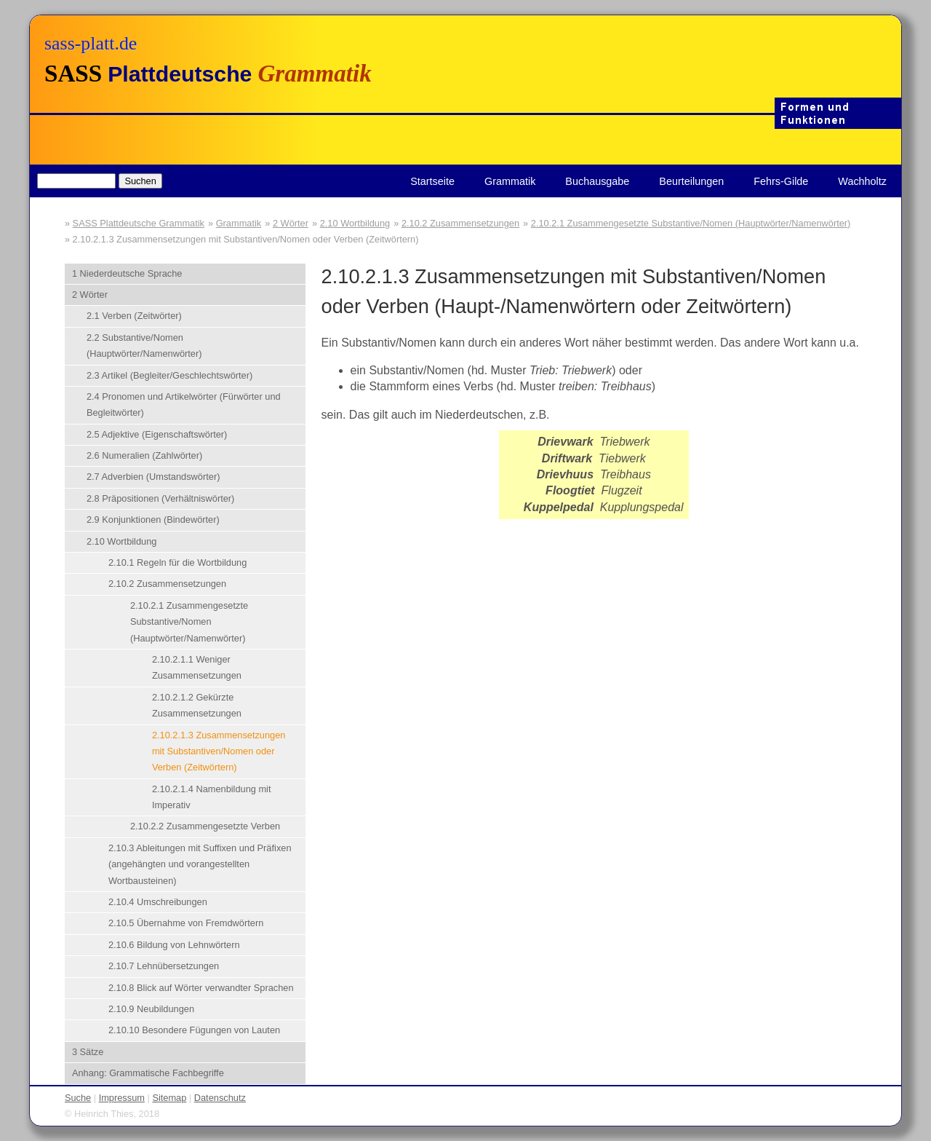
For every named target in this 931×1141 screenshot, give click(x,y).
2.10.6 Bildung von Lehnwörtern (174, 944)
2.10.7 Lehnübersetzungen (163, 965)
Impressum (122, 1097)
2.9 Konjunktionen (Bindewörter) (153, 519)
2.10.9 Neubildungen (151, 1008)
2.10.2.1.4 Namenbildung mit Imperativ (211, 796)
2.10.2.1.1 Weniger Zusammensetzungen (196, 667)
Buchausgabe (597, 181)
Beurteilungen (691, 181)
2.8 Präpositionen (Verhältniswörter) (160, 498)
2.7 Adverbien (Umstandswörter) (153, 476)
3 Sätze (87, 1051)
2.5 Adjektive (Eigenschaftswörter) (157, 434)
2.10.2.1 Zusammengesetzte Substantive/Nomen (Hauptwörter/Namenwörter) (691, 223)
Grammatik (509, 181)
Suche (78, 1097)
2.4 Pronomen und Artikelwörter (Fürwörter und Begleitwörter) (184, 404)
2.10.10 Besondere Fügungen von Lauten (194, 1029)
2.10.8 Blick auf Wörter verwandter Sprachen (201, 987)
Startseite (432, 181)
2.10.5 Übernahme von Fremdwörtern (185, 922)
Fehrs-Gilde (781, 181)
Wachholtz (862, 181)
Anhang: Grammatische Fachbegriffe (148, 1072)
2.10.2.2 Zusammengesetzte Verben (205, 826)
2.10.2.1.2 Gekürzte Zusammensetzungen (196, 705)
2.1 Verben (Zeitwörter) (134, 315)
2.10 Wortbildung (355, 223)
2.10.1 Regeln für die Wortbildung (177, 562)
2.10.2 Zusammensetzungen (460, 223)
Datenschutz (220, 1097)
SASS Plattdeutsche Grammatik (138, 223)
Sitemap (169, 1097)
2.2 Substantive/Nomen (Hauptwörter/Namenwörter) (144, 345)
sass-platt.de (90, 43)
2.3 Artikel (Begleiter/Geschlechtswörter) (169, 375)
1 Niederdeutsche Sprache (127, 273)
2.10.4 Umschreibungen (157, 901)
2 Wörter (290, 223)
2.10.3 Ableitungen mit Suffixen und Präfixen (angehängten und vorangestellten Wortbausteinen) (200, 864)
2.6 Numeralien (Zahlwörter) (144, 455)
